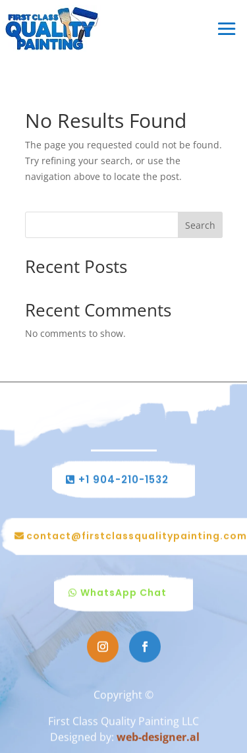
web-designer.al (158, 737)
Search (200, 225)
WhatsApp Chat (123, 593)
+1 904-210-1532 (123, 480)
